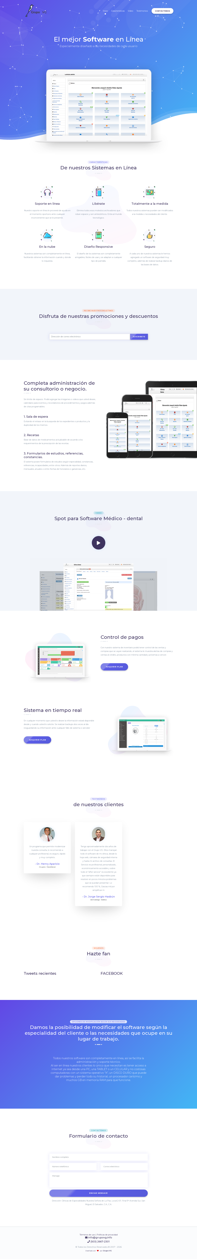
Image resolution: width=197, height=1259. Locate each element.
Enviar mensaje (98, 1193)
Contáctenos (162, 11)
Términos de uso (87, 1235)
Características (118, 11)
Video (130, 11)
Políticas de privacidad (107, 1235)
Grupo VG (107, 1251)
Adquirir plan (114, 667)
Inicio (105, 11)
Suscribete (139, 337)
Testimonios (142, 11)
